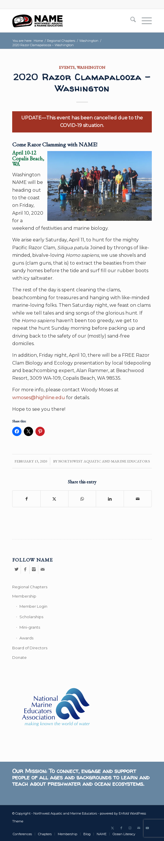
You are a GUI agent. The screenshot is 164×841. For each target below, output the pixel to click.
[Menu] (144, 20)
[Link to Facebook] (121, 828)
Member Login (33, 606)
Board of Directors (29, 647)
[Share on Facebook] (26, 499)
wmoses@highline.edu (38, 397)
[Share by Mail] (138, 499)
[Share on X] (54, 499)
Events (67, 67)
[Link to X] (112, 828)
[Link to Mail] (138, 828)
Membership (24, 596)
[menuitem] (130, 20)
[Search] (130, 20)
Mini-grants (29, 627)
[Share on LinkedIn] (110, 499)
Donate (19, 657)
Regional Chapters (29, 586)
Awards (26, 638)
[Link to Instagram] (130, 828)
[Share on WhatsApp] (82, 499)
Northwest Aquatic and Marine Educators (104, 461)
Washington (91, 67)
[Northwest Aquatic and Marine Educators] (68, 20)
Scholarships (31, 616)
